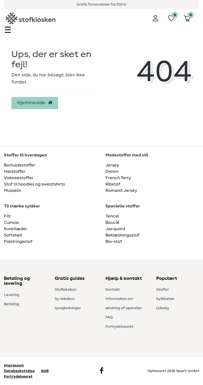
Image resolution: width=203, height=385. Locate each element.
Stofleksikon (65, 289)
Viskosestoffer (18, 178)
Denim (112, 171)
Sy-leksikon (65, 299)
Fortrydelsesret (119, 326)
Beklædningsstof (122, 235)
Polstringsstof (18, 241)
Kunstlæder (15, 229)
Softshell (13, 235)
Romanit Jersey (121, 190)
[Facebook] (101, 371)
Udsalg (162, 308)
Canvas (11, 222)
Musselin (12, 190)
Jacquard (115, 229)
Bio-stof (113, 241)
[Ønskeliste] (171, 18)
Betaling (11, 304)
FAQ (109, 317)
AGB (45, 371)
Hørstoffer (14, 171)
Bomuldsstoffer (19, 165)
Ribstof (112, 184)
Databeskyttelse (19, 371)
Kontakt (112, 289)
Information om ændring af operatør (123, 303)
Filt (7, 216)
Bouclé (112, 222)
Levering (11, 295)
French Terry (118, 178)
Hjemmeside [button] (34, 102)
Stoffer (162, 289)
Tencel (112, 216)
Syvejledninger (68, 308)
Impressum (14, 365)
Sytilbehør (165, 299)
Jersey (112, 165)
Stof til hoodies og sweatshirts (34, 184)
